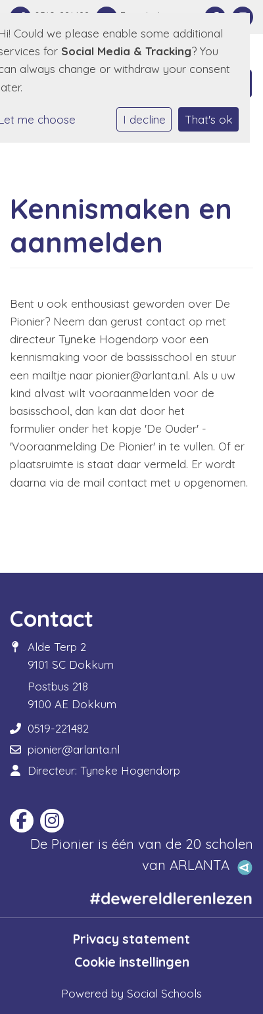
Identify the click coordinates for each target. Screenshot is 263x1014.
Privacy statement (131, 939)
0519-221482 (58, 728)
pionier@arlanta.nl (74, 749)
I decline (144, 119)
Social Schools (164, 993)
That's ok (209, 119)
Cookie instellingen (131, 962)
